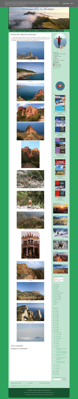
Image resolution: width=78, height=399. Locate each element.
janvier (57, 368)
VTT (42, 30)
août (57, 339)
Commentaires (57, 280)
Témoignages (56, 299)
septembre (58, 338)
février (57, 366)
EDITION (60, 30)
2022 (56, 316)
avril (57, 347)
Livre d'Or (54, 30)
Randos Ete (55, 296)
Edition (54, 289)
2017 (56, 325)
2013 (56, 370)
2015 (56, 329)
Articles (56, 278)
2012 (56, 372)
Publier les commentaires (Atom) (23, 385)
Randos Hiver (56, 297)
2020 (56, 320)
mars (57, 364)
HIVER (29, 30)
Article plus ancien (44, 383)
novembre (58, 334)
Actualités (55, 286)
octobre (57, 336)
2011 (56, 374)
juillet (57, 341)
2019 (56, 322)
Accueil (30, 383)
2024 (56, 313)
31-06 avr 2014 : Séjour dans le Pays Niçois (60, 362)
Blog (20, 30)
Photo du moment (56, 292)
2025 (56, 311)
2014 (56, 331)
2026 (56, 309)
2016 (56, 327)
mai (56, 345)
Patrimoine (55, 291)
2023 (56, 314)
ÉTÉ (25, 30)
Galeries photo (56, 68)
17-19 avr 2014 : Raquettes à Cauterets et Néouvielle (61, 352)
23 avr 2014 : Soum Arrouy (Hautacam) (60, 349)
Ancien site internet (57, 66)
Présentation (14, 30)
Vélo (54, 301)
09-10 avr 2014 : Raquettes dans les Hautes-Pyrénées (61, 358)
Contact (47, 30)
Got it (72, 3)
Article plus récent (16, 383)
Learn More (66, 3)
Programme (55, 294)
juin (56, 343)
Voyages (55, 302)
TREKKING (36, 30)
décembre (58, 332)
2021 (56, 318)
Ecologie (55, 288)
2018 (56, 323)
